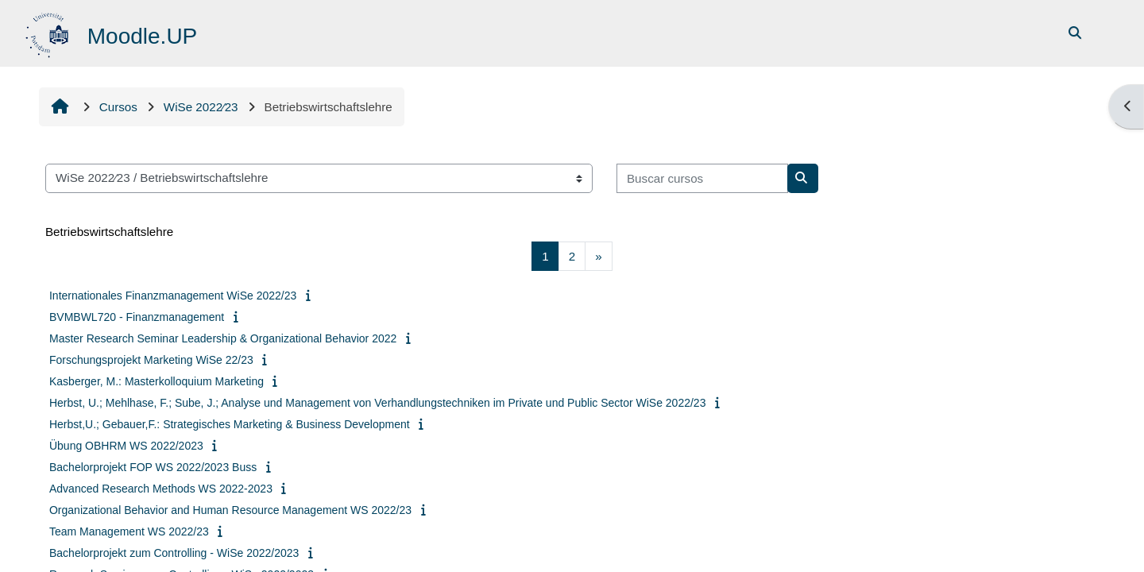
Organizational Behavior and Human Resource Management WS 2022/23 (230, 510)
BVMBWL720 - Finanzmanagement (136, 317)
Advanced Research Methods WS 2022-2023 (160, 488)
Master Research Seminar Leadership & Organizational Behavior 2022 (222, 338)
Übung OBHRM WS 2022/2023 (126, 445)
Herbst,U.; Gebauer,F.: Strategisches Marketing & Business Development (229, 424)
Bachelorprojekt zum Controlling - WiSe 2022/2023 (174, 553)
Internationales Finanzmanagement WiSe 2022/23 (172, 295)
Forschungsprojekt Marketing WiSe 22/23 (151, 360)
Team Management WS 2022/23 (129, 531)
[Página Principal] (49, 32)
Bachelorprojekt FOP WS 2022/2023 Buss (153, 467)
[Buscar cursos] (702, 178)
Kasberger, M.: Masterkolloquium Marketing (156, 381)
